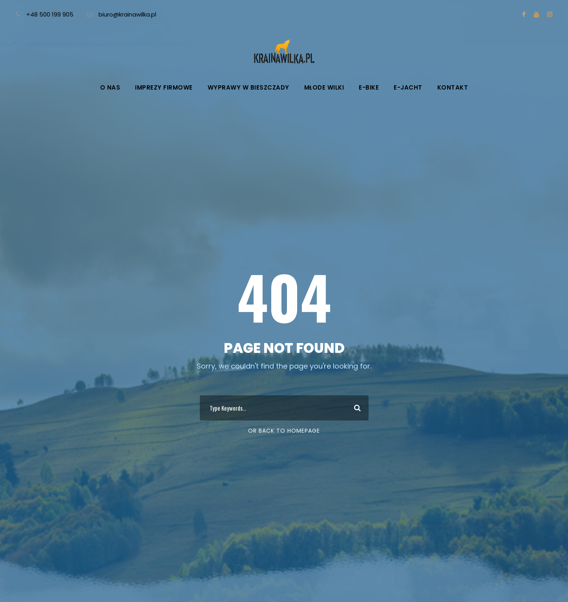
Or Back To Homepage (284, 431)
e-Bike (369, 87)
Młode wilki (324, 87)
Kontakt (452, 87)
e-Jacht (408, 87)
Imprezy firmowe (164, 87)
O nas (110, 87)
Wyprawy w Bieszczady (248, 87)
